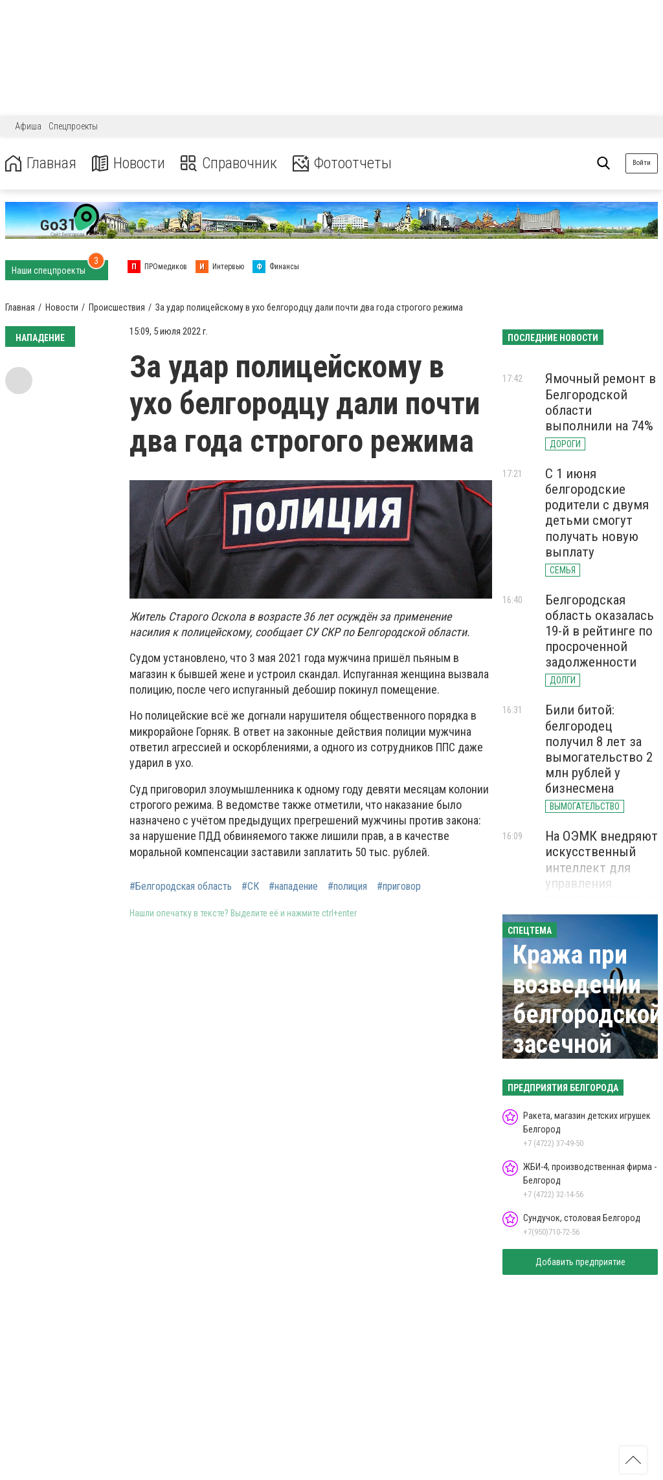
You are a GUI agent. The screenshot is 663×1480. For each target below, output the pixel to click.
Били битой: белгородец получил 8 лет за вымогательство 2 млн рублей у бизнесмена (599, 749)
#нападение (293, 886)
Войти (642, 163)
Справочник (229, 163)
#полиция (347, 886)
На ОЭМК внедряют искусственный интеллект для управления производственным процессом (602, 875)
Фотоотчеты (342, 163)
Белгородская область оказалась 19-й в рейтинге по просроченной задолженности (599, 631)
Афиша (28, 126)
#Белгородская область (180, 886)
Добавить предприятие (580, 1262)
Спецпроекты (73, 126)
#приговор (399, 886)
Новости (128, 163)
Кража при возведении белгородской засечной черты (587, 1014)
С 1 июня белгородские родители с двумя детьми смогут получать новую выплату (597, 513)
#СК (250, 886)
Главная (40, 163)
